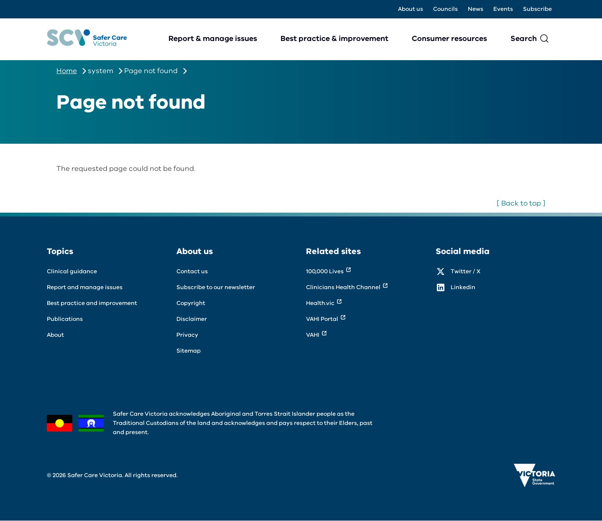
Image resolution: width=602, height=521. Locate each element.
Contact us (192, 271)
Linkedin (463, 287)
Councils (445, 9)
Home (66, 71)
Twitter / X (465, 271)
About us (410, 9)
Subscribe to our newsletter (215, 287)
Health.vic (320, 303)
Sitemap (188, 351)
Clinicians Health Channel (343, 287)
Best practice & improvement (334, 38)
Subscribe (537, 9)
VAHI (312, 335)
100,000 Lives (325, 271)
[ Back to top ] (521, 203)
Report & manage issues (212, 38)
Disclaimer (191, 319)
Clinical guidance (72, 271)
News (475, 9)
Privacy (187, 335)
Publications (65, 319)
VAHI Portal (322, 319)
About (55, 335)
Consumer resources (449, 38)
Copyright (190, 303)
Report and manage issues (84, 287)
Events (503, 9)
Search (523, 38)
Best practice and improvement (92, 303)
